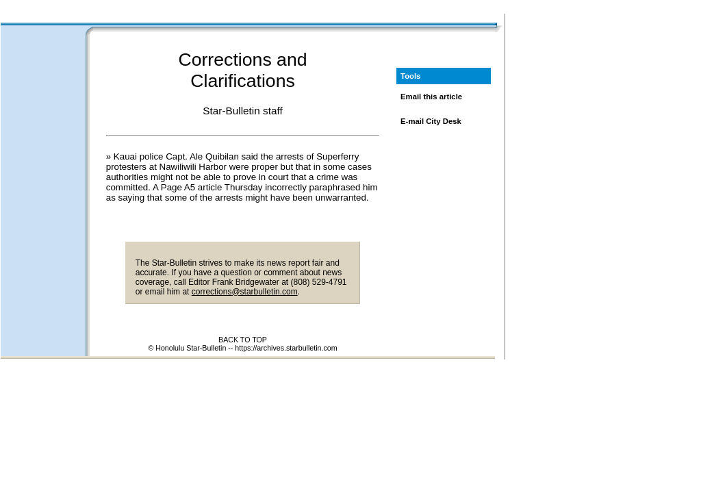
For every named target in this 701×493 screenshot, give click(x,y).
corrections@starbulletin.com (245, 291)
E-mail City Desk (430, 121)
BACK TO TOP (242, 340)
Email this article (431, 96)
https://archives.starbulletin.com (286, 348)
